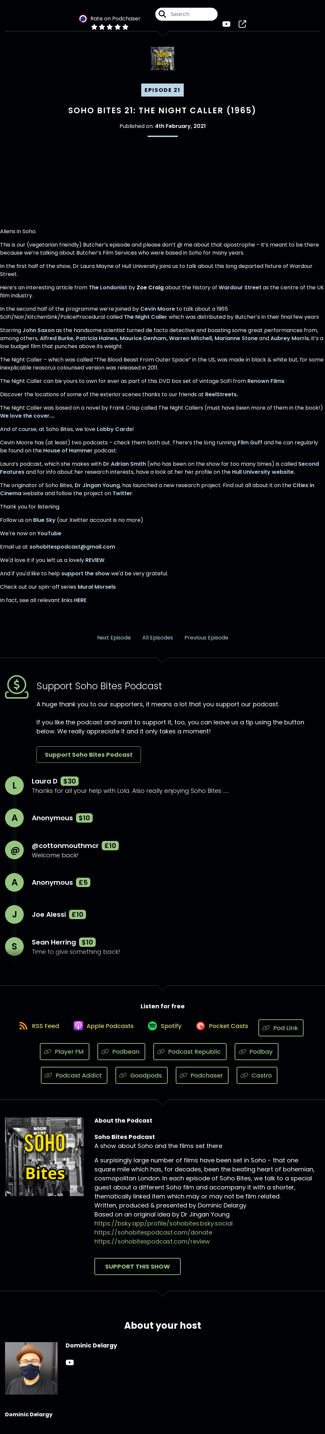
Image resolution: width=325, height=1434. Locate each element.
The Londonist (108, 292)
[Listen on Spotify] (165, 1032)
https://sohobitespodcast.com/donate (153, 1237)
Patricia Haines (96, 342)
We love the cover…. (27, 420)
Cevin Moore (157, 313)
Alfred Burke (56, 342)
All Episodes (157, 642)
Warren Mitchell (190, 342)
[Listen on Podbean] (121, 1056)
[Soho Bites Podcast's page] (242, 26)
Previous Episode (206, 642)
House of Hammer (68, 455)
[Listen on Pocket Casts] (226, 1032)
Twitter (122, 497)
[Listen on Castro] (257, 1080)
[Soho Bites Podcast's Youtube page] (226, 26)
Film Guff (250, 447)
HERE (80, 604)
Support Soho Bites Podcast (89, 759)
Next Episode (114, 642)
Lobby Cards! (115, 433)
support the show (85, 578)
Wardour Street (240, 292)
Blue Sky (44, 524)
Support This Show (137, 1271)
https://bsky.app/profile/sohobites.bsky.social (163, 1228)
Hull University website (263, 476)
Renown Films (266, 385)
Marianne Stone (236, 342)
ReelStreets (221, 399)
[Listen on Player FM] (64, 1056)
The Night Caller (145, 321)
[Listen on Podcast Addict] (74, 1080)
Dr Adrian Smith (124, 468)
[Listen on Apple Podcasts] (101, 1032)
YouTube (49, 538)
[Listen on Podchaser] (202, 1080)
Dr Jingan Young (97, 489)
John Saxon (38, 334)
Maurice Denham (143, 342)
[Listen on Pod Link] (288, 1032)
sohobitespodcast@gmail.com (72, 551)
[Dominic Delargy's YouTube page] (70, 1368)
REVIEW (94, 564)
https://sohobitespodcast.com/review (152, 1246)
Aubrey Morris (289, 342)
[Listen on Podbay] (256, 1056)
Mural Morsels (97, 591)
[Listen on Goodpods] (141, 1080)
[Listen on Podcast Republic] (190, 1056)
